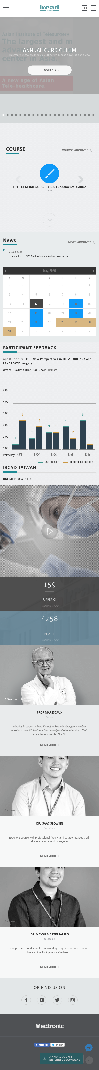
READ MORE (48, 745)
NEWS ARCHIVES (79, 242)
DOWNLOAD (49, 70)
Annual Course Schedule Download (65, 1058)
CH (85, 8)
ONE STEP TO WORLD (17, 479)
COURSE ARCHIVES (75, 150)
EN (93, 8)
